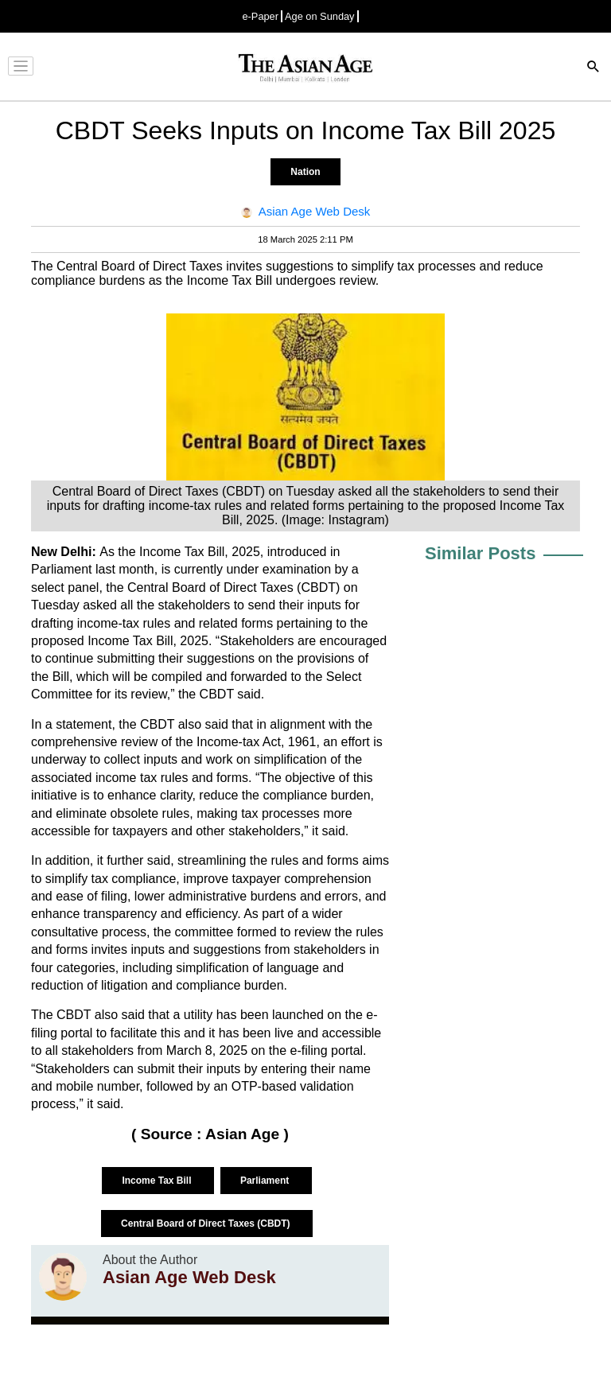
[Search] (593, 68)
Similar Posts (480, 553)
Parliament (266, 1180)
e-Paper (260, 16)
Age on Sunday (320, 16)
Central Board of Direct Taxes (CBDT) (207, 1223)
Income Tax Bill (157, 1180)
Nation (305, 171)
